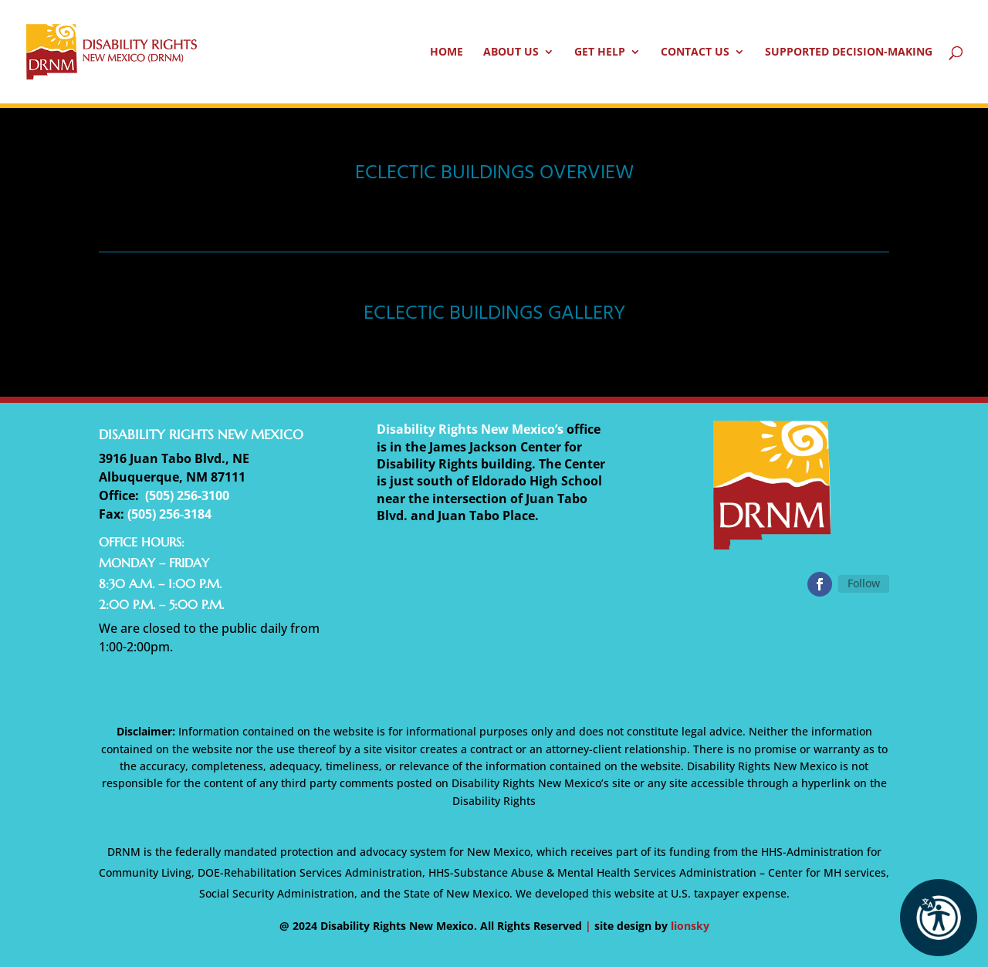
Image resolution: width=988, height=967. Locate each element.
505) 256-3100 (189, 495)
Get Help (599, 52)
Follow (864, 583)
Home (446, 52)
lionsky (690, 925)
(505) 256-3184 (169, 513)
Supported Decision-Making (848, 52)
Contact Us (695, 52)
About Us (511, 52)
